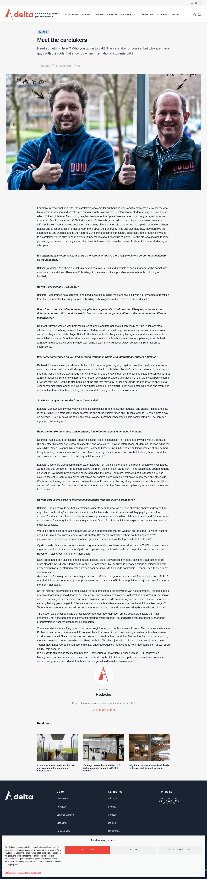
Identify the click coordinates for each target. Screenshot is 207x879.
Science (86, 14)
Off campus (127, 14)
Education (71, 14)
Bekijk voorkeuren (180, 849)
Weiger (134, 849)
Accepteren (87, 849)
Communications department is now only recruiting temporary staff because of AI (56, 768)
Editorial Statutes (65, 814)
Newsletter (62, 806)
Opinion (112, 14)
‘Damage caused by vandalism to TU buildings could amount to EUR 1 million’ (102, 768)
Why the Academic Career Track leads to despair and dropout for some (149, 766)
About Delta (36, 873)
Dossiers (163, 14)
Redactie (45, 66)
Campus (99, 14)
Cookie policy (10, 873)
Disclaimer (62, 823)
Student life (146, 14)
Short (175, 14)
